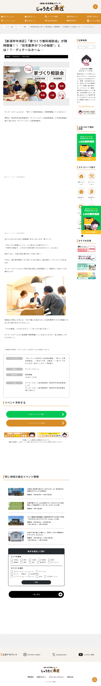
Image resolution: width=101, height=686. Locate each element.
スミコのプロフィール (86, 106)
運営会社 (70, 677)
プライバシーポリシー (56, 677)
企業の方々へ (41, 677)
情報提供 (31, 677)
